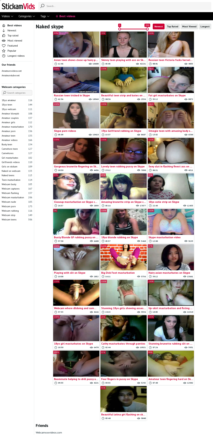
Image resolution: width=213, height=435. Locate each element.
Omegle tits (146, 370)
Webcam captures (17, 188)
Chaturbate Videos (100, 341)
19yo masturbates (54, 336)
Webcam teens (17, 219)
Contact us (84, 415)
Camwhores (17, 153)
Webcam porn (17, 206)
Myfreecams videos (146, 341)
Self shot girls (146, 384)
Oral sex (146, 380)
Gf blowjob (100, 375)
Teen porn (192, 355)
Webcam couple (192, 384)
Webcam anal (192, 365)
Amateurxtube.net (11, 75)
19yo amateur (54, 331)
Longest (205, 26)
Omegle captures (146, 345)
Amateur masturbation (17, 126)
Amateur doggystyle (54, 350)
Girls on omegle (146, 331)
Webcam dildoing (192, 389)
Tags (45, 16)
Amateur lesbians (54, 365)
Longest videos (13, 55)
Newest (158, 26)
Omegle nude (146, 355)
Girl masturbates (17, 157)
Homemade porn (146, 336)
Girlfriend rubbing (100, 389)
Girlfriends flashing (100, 394)
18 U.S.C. (130, 415)
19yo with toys (54, 341)
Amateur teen (17, 135)
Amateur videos (17, 140)
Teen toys (192, 360)
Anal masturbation (54, 380)
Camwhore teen (17, 148)
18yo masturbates (54, 326)
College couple (100, 345)
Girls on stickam (17, 166)
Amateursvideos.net (12, 70)
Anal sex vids (54, 384)
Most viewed (12, 40)
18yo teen (17, 104)
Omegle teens (146, 365)
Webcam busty (17, 184)
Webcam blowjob (192, 380)
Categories (27, 16)
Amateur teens (54, 375)
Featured (10, 45)
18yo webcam (17, 109)
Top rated (10, 35)
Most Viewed (189, 26)
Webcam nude (17, 201)
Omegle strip (146, 360)
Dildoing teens (100, 370)
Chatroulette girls (100, 336)
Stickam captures (192, 331)
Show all (205, 319)
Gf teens (100, 380)
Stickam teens (192, 345)
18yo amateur (17, 100)
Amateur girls (17, 122)
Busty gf (100, 331)
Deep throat (100, 365)
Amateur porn (17, 131)
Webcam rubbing (17, 210)
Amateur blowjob (17, 113)
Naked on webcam (17, 170)
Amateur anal (54, 345)
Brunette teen (100, 326)
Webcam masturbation (17, 197)
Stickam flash (192, 336)
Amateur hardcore (54, 360)
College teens (100, 350)
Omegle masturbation (146, 350)
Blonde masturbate (54, 389)
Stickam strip (192, 341)
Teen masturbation (17, 179)
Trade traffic (115, 415)
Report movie (99, 415)
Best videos (65, 16)
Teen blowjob (192, 350)
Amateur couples (17, 117)
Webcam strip (17, 215)
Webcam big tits (192, 370)
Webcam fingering (192, 394)
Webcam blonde (192, 375)
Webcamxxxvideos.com (49, 312)
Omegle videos (146, 375)
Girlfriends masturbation (146, 326)
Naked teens (17, 175)
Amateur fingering (54, 355)
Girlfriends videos (17, 162)
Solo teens (192, 326)
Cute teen (100, 360)
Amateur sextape (54, 370)
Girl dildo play (100, 384)
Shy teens (146, 389)
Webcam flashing (17, 193)
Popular (9, 50)
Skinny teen (146, 394)
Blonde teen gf (54, 394)
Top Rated (172, 26)
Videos (8, 16)
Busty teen (17, 144)
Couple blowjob (100, 355)
